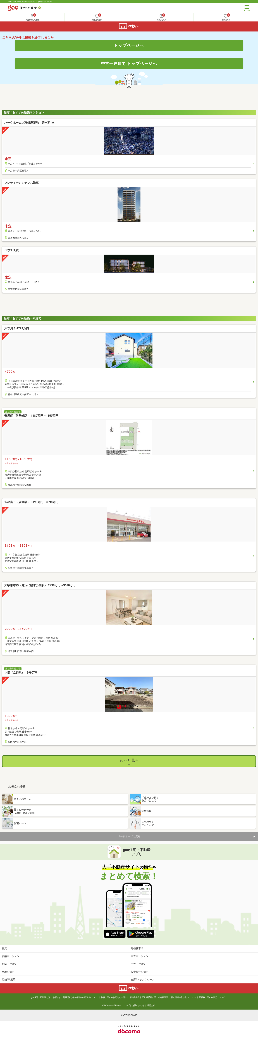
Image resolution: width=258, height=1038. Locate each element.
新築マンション (10, 956)
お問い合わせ (138, 1005)
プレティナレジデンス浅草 (21, 182)
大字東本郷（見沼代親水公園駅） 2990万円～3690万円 (39, 585)
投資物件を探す (139, 971)
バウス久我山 (13, 250)
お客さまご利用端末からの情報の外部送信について (75, 997)
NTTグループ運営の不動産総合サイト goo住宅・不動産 (30, 2)
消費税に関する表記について (212, 997)
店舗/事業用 (8, 979)
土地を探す (8, 971)
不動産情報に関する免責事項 (155, 997)
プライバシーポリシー (111, 1005)
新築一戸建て (9, 964)
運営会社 (151, 1005)
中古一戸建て (138, 964)
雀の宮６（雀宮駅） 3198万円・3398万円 (31, 502)
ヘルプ (127, 1005)
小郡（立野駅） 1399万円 (20, 672)
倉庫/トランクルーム (142, 979)
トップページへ (129, 45)
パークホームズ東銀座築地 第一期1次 (29, 122)
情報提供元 (134, 997)
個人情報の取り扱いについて (183, 997)
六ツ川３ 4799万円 (16, 328)
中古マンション (139, 956)
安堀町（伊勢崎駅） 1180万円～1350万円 (31, 415)
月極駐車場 (137, 948)
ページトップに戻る (129, 836)
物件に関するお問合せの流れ (114, 997)
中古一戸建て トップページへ (129, 63)
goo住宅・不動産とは (40, 997)
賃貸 (4, 948)
